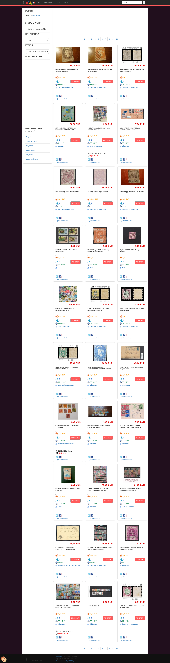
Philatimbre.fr (59, 656)
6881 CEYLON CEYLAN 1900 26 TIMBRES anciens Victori (130, 489)
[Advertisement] (37, 93)
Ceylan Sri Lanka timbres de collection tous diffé (65, 309)
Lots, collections (96, 146)
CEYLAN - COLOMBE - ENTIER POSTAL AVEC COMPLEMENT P (130, 426)
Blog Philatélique (70, 661)
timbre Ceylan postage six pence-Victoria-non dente (67, 70)
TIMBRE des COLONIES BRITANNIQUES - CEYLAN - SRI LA (99, 368)
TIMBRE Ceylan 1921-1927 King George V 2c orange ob (98, 250)
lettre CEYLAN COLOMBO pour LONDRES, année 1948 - (130, 129)
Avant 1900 (126, 385)
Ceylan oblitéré (31, 150)
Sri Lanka (125, 146)
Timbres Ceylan (31, 141)
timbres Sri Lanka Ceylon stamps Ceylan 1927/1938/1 (98, 426)
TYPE (39, 3)
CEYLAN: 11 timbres (94, 606)
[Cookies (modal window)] (4, 659)
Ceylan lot (29, 155)
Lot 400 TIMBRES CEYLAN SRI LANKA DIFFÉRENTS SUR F (97, 489)
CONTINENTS (48, 3)
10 (117, 39)
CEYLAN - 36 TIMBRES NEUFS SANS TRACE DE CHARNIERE (99, 548)
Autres (60, 268)
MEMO (66, 3)
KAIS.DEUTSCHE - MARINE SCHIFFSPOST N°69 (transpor (65, 548)
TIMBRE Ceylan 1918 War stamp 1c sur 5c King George (131, 548)
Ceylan (28, 137)
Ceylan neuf (30, 146)
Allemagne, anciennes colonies (69, 565)
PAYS (58, 3)
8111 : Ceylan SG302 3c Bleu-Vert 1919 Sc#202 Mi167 (67, 368)
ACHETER (75, 81)
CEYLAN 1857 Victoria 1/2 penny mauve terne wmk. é (98, 192)
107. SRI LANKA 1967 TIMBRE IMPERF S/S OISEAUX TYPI (66, 129)
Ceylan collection (32, 159)
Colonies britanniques (66, 87)
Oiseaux (60, 146)
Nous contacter (60, 661)
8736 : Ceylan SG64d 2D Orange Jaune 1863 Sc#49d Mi (98, 309)
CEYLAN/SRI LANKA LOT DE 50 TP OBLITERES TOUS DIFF (67, 607)
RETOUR (36, 15)
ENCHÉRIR (107, 140)
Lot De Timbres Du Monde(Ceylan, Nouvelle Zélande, (98, 129)
